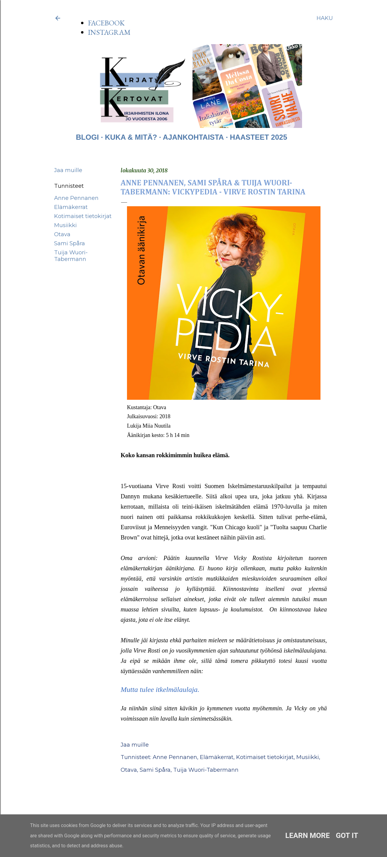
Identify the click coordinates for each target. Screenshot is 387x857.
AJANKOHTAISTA (193, 137)
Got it (347, 835)
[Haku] (325, 18)
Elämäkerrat (71, 207)
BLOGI (87, 137)
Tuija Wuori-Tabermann (71, 255)
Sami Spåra (69, 243)
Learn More (307, 835)
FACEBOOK (106, 23)
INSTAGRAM (109, 32)
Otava (62, 234)
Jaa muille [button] (68, 170)
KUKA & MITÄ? (131, 137)
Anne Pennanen (76, 198)
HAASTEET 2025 (258, 137)
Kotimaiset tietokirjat (83, 216)
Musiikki (65, 225)
